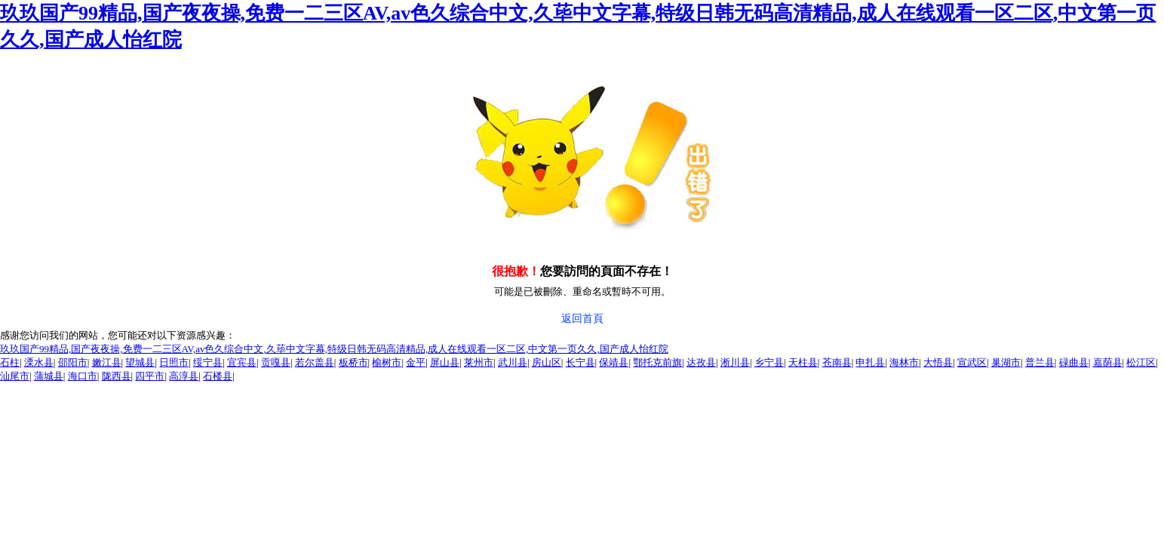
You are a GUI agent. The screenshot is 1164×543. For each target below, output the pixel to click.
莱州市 (478, 362)
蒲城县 (48, 376)
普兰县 (1040, 362)
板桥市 (353, 362)
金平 (415, 362)
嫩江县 (106, 362)
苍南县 (837, 362)
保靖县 (613, 362)
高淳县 (183, 376)
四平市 (149, 376)
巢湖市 (1006, 362)
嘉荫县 (1108, 362)
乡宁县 (769, 362)
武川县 (512, 362)
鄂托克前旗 (657, 362)
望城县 (140, 362)
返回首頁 (582, 318)
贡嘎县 (275, 362)
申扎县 (870, 362)
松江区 (1141, 362)
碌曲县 (1074, 362)
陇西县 (116, 376)
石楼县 (217, 376)
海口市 (82, 376)
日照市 (174, 362)
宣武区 (972, 362)
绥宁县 (208, 362)
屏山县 (444, 362)
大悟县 (938, 362)
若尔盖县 (314, 362)
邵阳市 (73, 362)
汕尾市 (14, 376)
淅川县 (735, 362)
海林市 (904, 362)
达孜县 (701, 362)
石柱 (10, 362)
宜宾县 (241, 362)
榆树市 (386, 362)
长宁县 (580, 362)
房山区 (546, 362)
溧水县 (39, 362)
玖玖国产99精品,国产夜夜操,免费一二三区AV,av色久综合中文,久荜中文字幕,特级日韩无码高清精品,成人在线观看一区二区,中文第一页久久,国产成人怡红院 (334, 348)
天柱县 (803, 362)
